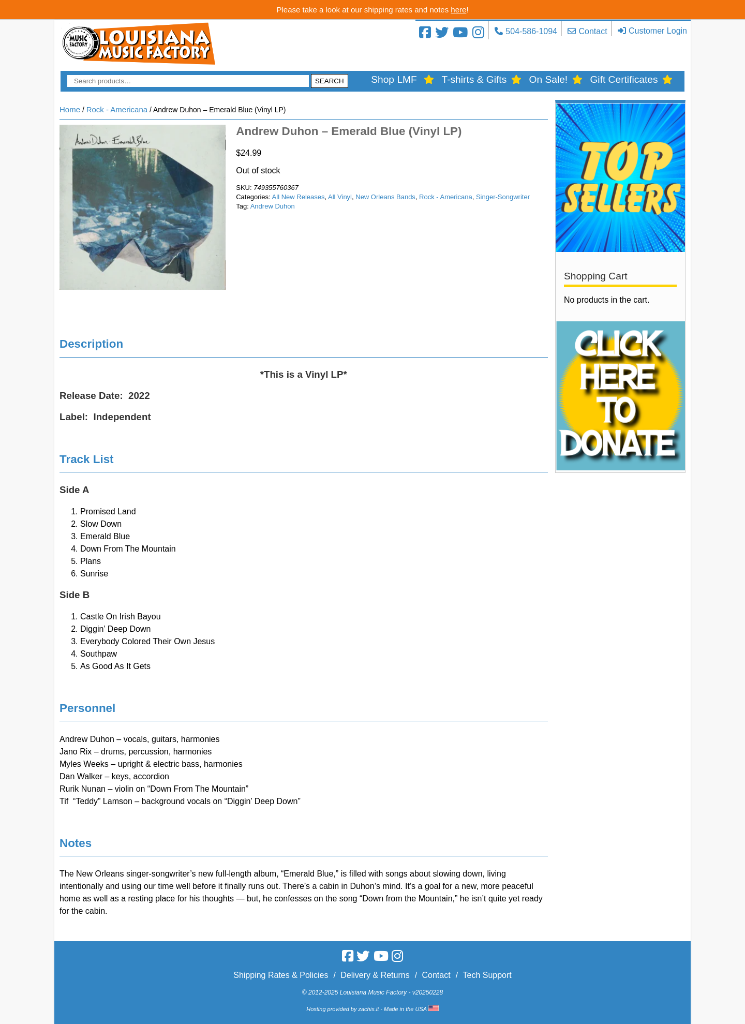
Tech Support (487, 975)
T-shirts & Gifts (473, 79)
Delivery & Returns (374, 975)
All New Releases (298, 197)
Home (69, 109)
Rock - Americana (116, 109)
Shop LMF (394, 79)
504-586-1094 (531, 31)
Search (329, 81)
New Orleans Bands (385, 197)
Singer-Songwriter (503, 197)
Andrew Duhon (272, 206)
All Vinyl (340, 197)
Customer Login (658, 30)
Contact (592, 31)
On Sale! (548, 79)
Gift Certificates (624, 79)
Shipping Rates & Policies (280, 975)
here (458, 9)
